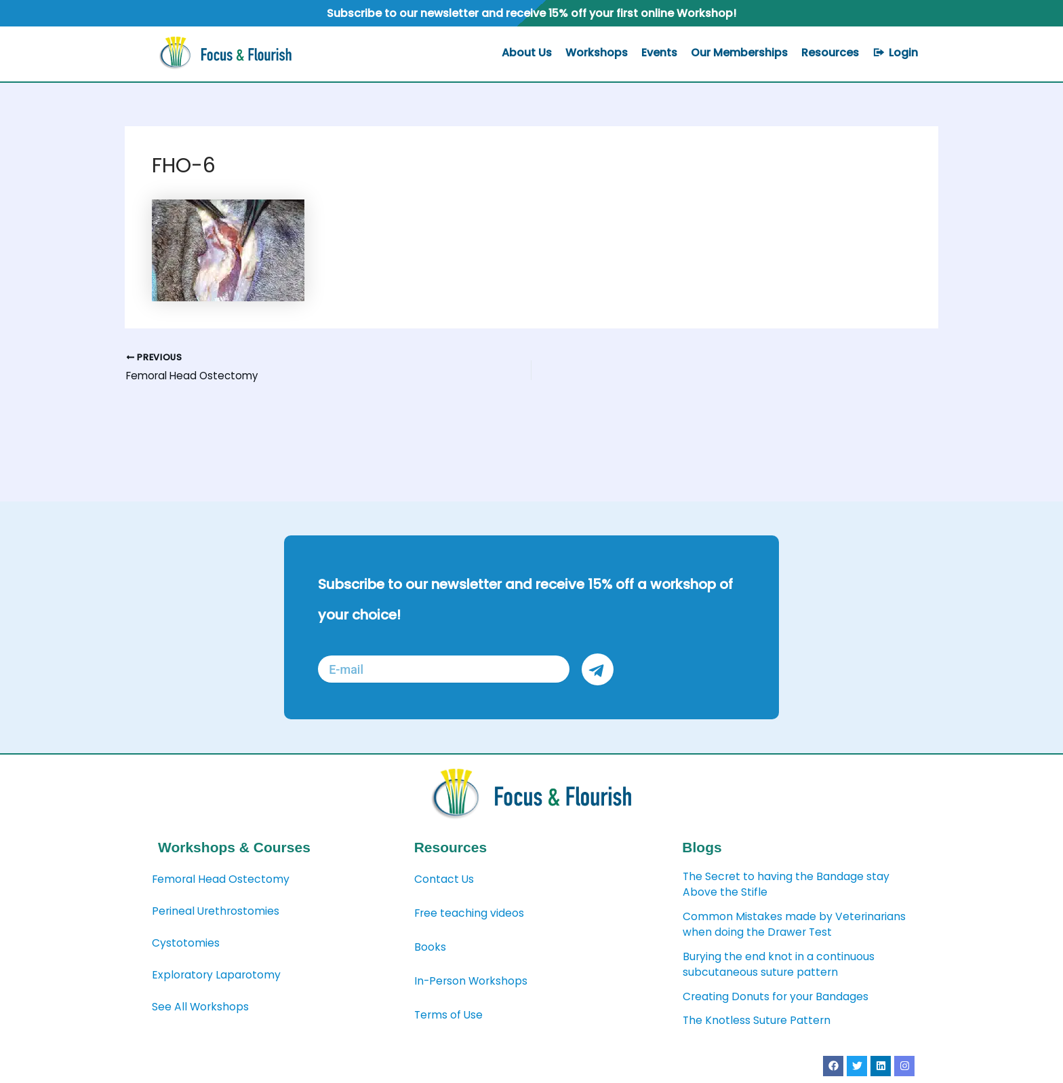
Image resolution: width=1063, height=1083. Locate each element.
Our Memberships (739, 52)
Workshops (596, 52)
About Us (527, 52)
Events (659, 52)
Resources (830, 52)
